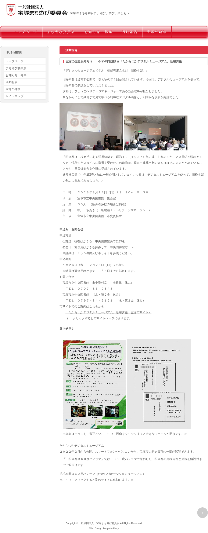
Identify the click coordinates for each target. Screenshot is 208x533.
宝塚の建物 (157, 32)
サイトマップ (15, 96)
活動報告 (130, 32)
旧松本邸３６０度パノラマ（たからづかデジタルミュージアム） (103, 473)
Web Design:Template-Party (104, 528)
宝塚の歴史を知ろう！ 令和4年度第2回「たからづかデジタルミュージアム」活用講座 (124, 61)
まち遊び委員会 (61, 32)
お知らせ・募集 (98, 32)
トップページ (26, 32)
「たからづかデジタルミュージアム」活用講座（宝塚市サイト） (108, 312)
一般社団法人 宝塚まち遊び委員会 (99, 523)
